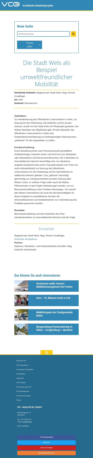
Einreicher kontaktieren (25, 239)
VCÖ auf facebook (46, 437)
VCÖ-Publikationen (22, 391)
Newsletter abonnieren (47, 453)
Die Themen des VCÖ (23, 387)
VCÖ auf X (46, 442)
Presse (18, 400)
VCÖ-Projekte (21, 382)
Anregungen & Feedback (24, 369)
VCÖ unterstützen (22, 365)
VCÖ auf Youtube (46, 448)
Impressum (20, 378)
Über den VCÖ (21, 361)
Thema (29, 45)
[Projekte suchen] (73, 34)
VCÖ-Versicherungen (23, 396)
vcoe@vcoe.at (27, 422)
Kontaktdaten (20, 374)
